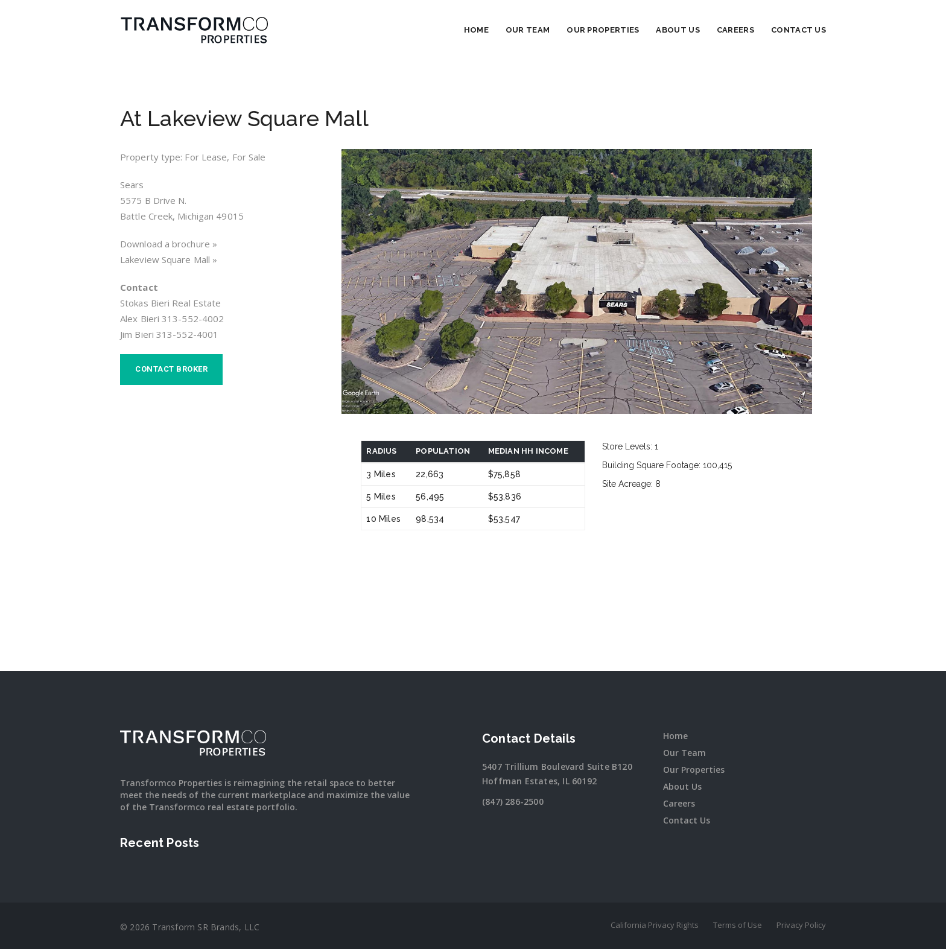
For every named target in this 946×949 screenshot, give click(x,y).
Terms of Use (737, 924)
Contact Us (798, 29)
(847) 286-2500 (513, 801)
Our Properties (603, 29)
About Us (677, 29)
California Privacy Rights (655, 924)
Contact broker (171, 368)
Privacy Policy (801, 924)
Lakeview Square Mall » (168, 259)
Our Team (528, 29)
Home (476, 29)
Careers (735, 29)
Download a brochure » (168, 244)
